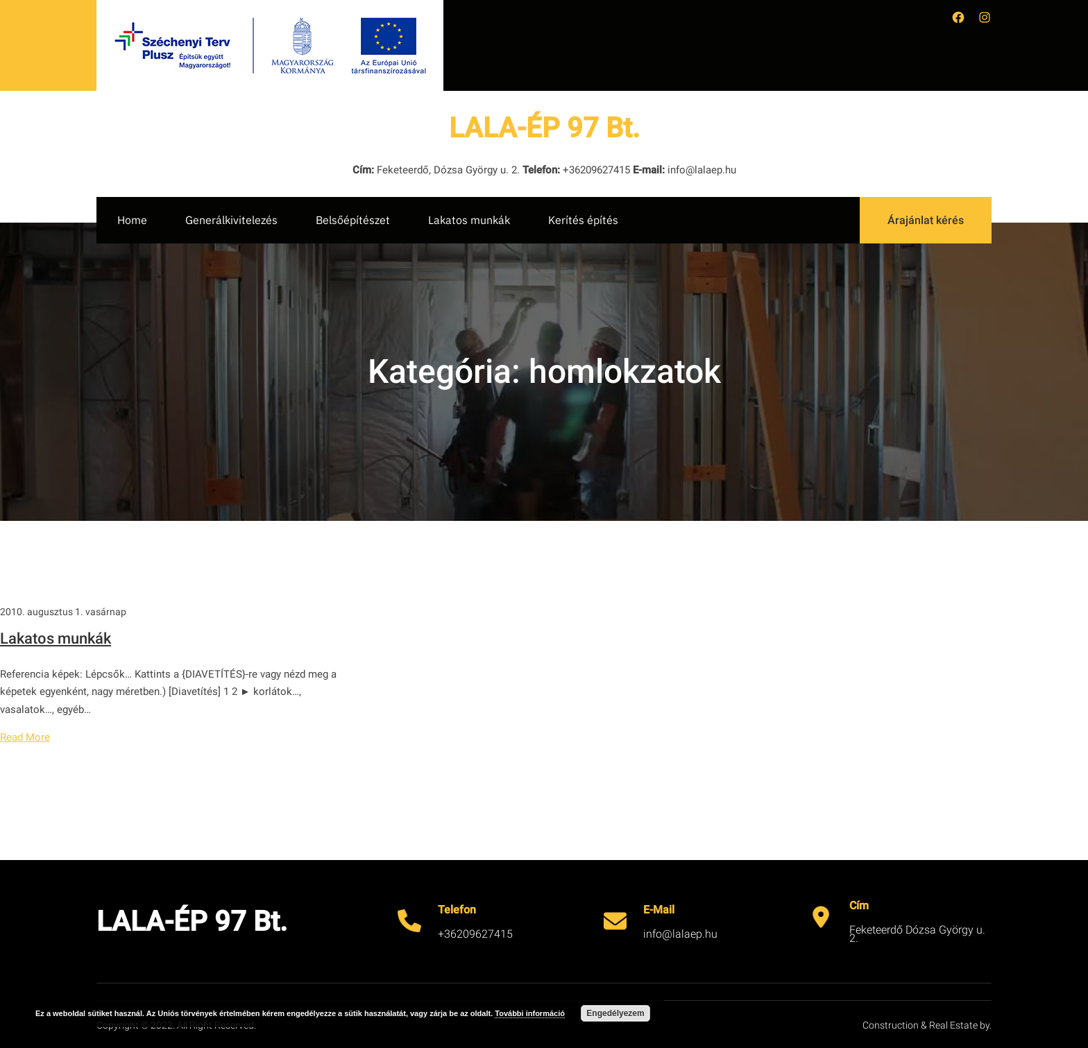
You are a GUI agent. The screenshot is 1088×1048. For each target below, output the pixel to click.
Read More (25, 737)
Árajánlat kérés (925, 220)
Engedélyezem (615, 1013)
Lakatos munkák (55, 638)
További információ (530, 1013)
